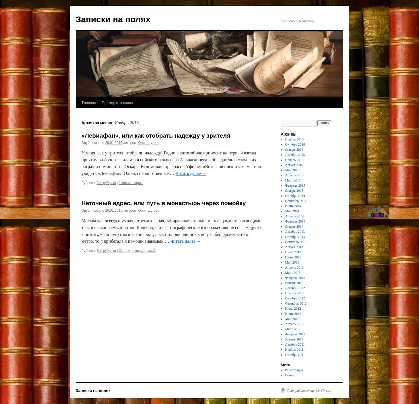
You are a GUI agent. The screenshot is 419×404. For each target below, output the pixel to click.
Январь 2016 (294, 150)
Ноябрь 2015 (294, 160)
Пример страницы (117, 103)
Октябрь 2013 (295, 237)
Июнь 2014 (293, 206)
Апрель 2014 (294, 216)
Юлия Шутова (148, 143)
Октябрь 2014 (295, 196)
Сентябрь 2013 (296, 242)
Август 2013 (294, 247)
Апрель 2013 (294, 268)
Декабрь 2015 (295, 155)
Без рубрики (106, 183)
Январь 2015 (294, 191)
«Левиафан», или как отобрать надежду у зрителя (155, 135)
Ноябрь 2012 (294, 293)
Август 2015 (294, 165)
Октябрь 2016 (295, 144)
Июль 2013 (293, 252)
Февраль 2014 (295, 221)
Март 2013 (293, 273)
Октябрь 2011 (295, 355)
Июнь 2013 (293, 257)
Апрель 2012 (294, 324)
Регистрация (294, 370)
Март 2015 (293, 180)
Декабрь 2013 (295, 232)
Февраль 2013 (295, 278)
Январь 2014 (294, 226)
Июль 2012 (293, 309)
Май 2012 (292, 319)
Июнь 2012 (293, 314)
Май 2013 (292, 262)
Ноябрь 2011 (294, 350)
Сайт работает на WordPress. (308, 391)
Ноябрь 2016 (294, 139)
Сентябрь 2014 (296, 201)
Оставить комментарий (137, 251)
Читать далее (191, 173)
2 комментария (131, 183)
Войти (289, 375)
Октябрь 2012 (295, 298)
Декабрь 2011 (295, 344)
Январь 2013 (294, 283)
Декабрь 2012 (295, 288)
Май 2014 (292, 211)
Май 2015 (292, 170)
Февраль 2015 (295, 185)
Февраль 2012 (295, 334)
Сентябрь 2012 (296, 303)
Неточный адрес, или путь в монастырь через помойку (163, 203)
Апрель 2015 (294, 175)
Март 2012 (293, 329)
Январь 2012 (294, 339)
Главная (89, 103)
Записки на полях (113, 19)
